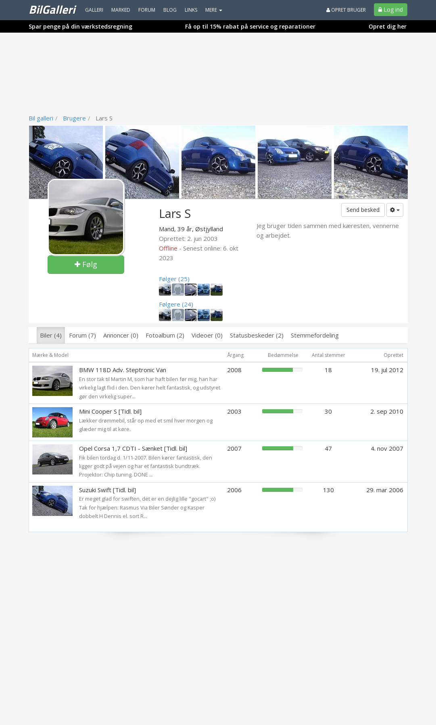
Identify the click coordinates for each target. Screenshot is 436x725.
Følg (86, 264)
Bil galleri (41, 118)
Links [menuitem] (191, 9)
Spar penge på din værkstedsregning (80, 26)
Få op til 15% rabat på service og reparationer (250, 26)
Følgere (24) (176, 304)
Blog (170, 9)
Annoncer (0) (120, 335)
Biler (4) (51, 335)
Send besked (363, 209)
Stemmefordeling (315, 335)
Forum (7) (82, 335)
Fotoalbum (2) (165, 335)
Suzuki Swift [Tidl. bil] (107, 490)
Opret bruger (346, 9)
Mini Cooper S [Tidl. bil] (110, 411)
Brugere (74, 118)
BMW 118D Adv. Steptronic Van (122, 370)
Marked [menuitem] (120, 9)
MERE (213, 9)
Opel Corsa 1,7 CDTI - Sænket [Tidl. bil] (133, 448)
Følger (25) (174, 279)
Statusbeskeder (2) (257, 335)
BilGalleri (52, 9)
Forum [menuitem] (146, 9)
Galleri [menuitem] (94, 9)
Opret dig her (388, 26)
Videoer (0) (207, 335)
